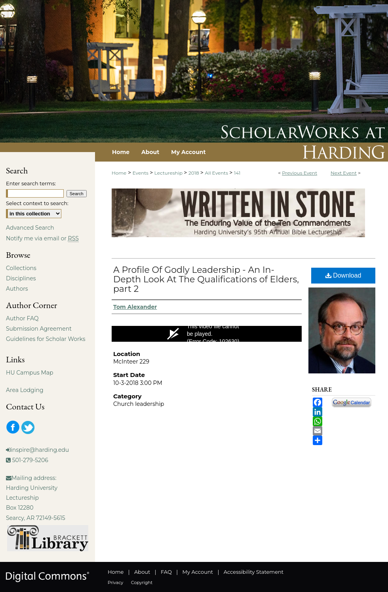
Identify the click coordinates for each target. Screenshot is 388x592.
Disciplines (21, 278)
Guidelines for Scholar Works (46, 339)
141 (237, 173)
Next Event (344, 173)
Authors (17, 288)
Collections (21, 268)
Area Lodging (24, 390)
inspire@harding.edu (40, 449)
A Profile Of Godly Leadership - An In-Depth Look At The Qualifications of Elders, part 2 (206, 279)
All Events (217, 173)
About (142, 572)
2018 (194, 173)
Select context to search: (37, 203)
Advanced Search (30, 227)
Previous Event (299, 173)
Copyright (141, 582)
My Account (198, 572)
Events (141, 173)
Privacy (115, 582)
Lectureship (169, 173)
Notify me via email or (42, 238)
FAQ (166, 572)
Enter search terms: (31, 183)
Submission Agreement (39, 328)
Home (119, 173)
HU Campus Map (29, 372)
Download (343, 275)
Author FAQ (22, 318)
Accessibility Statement (253, 572)
